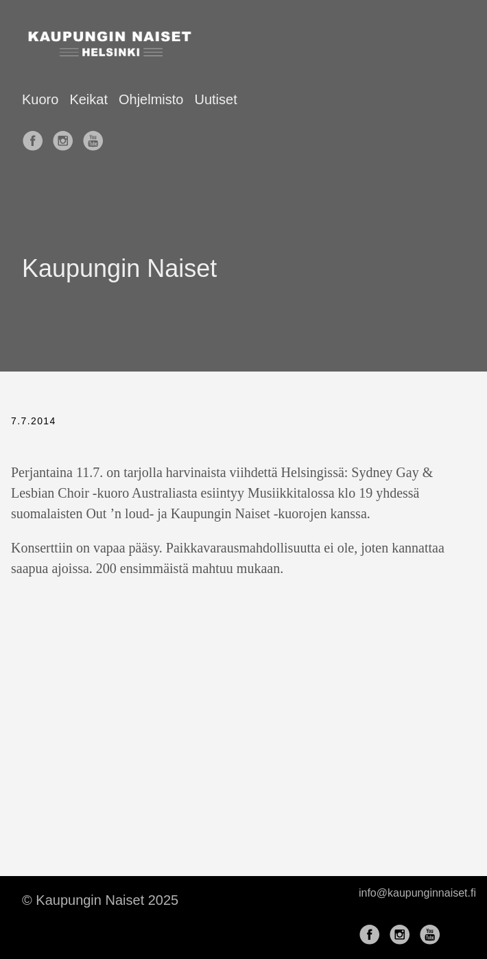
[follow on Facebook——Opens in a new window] (35, 136)
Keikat (88, 99)
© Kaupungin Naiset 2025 (100, 900)
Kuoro (40, 99)
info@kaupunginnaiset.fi (417, 893)
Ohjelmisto (151, 99)
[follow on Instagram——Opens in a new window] (66, 136)
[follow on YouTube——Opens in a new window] (96, 136)
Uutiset (215, 99)
